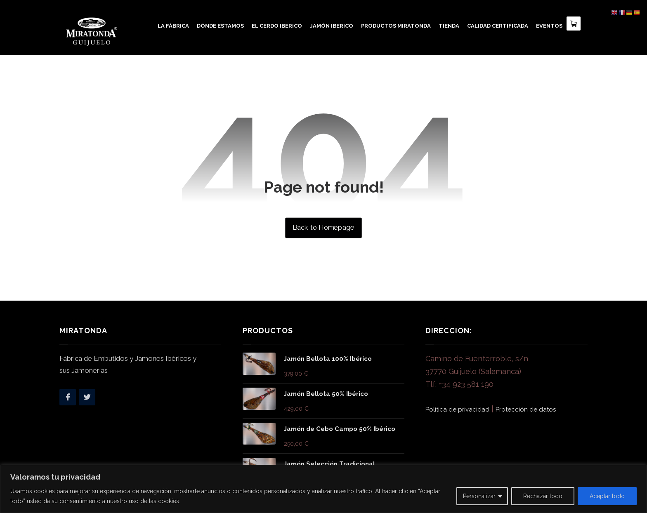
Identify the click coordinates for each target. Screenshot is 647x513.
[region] (323, 489)
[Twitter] (87, 397)
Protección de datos (526, 409)
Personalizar (479, 496)
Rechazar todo (542, 496)
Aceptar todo (607, 496)
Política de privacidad (457, 409)
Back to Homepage (323, 227)
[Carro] (574, 23)
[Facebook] (67, 397)
